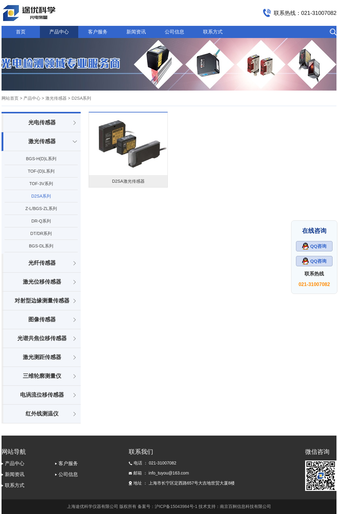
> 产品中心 (30, 98)
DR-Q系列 (41, 221)
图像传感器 (42, 319)
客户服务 (97, 31)
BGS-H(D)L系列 (41, 158)
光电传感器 (42, 122)
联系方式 (213, 31)
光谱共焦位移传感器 (42, 338)
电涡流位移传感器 (42, 395)
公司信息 (174, 31)
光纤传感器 (42, 263)
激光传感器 (42, 141)
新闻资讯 (136, 31)
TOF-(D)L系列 (41, 171)
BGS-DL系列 (41, 245)
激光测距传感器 (42, 357)
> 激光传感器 (53, 98)
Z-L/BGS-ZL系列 (41, 208)
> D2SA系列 (79, 98)
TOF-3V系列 (41, 183)
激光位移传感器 (42, 282)
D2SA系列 (41, 196)
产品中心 (59, 31)
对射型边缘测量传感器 (42, 301)
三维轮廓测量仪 (42, 376)
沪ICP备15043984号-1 (176, 506)
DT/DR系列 (41, 233)
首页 (21, 31)
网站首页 (10, 98)
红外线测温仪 (42, 414)
